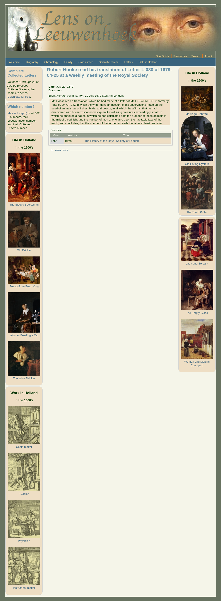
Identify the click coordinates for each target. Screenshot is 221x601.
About (208, 56)
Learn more (60, 150)
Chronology (51, 62)
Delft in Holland (148, 62)
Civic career (85, 62)
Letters (128, 62)
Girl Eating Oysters (197, 164)
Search (195, 56)
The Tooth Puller (197, 212)
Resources (180, 56)
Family (68, 62)
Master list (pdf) (17, 113)
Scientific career (108, 62)
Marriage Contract (196, 114)
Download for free (18, 96)
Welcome (14, 62)
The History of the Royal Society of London (111, 140)
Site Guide (162, 56)
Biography (32, 62)
